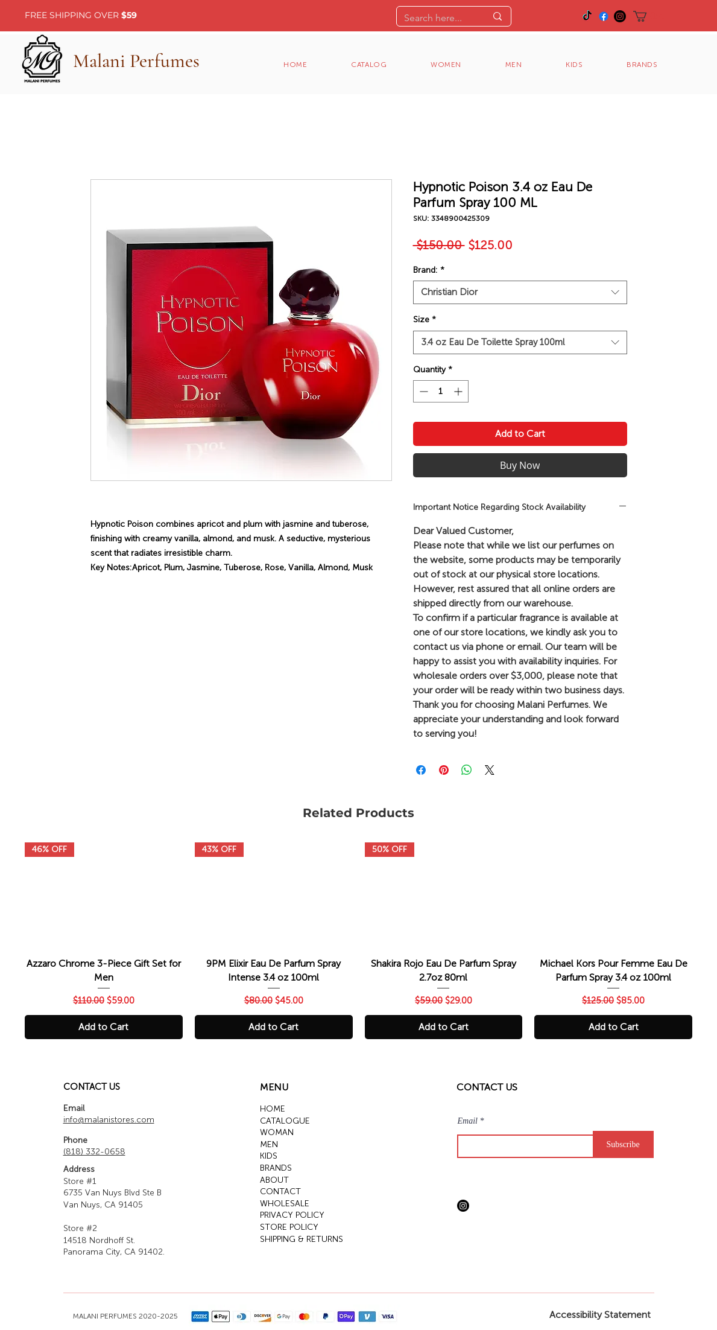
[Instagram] (620, 16)
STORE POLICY (289, 1227)
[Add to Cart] (104, 1027)
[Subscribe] (623, 1144)
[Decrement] (422, 391)
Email (468, 1121)
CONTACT (280, 1191)
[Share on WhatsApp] (467, 770)
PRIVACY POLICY (292, 1215)
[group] (358, 940)
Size (424, 319)
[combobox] (520, 292)
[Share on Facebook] (421, 770)
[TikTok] (587, 16)
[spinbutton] (441, 391)
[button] (655, 16)
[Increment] (459, 391)
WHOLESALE (284, 1203)
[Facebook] (604, 16)
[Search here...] (436, 18)
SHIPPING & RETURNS (301, 1239)
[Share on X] (489, 770)
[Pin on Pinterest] (444, 770)
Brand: (428, 270)
